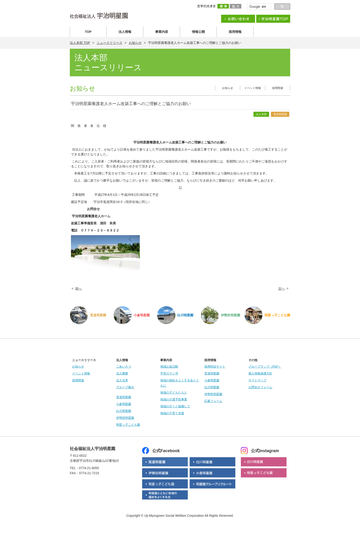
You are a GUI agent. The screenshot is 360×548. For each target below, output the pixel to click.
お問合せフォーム (260, 387)
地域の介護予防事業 (173, 399)
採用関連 (277, 88)
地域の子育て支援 (172, 413)
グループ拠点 (125, 387)
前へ (78, 288)
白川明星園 (123, 411)
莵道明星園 (123, 397)
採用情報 (235, 32)
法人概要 (122, 373)
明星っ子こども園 (128, 424)
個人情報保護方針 (260, 373)
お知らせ (135, 43)
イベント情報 (252, 88)
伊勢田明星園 (125, 418)
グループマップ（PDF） (264, 366)
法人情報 (124, 32)
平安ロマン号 (169, 373)
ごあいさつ (123, 366)
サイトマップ (257, 380)
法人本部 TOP (80, 43)
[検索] (258, 7)
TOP (88, 32)
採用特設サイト (214, 366)
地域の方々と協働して (175, 406)
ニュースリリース (109, 43)
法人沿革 (122, 380)
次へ (281, 288)
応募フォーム (213, 401)
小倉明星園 (123, 404)
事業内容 (161, 32)
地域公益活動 (169, 366)
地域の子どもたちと (173, 392)
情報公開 (198, 32)
